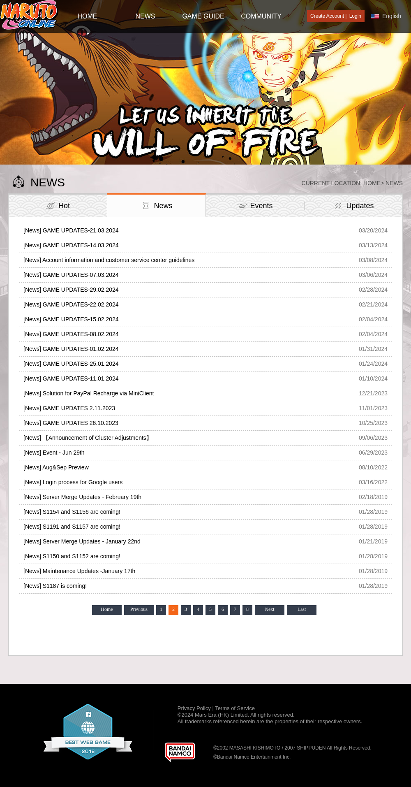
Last (302, 609)
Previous (139, 609)
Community (261, 16)
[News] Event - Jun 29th (54, 452)
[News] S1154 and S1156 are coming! (71, 511)
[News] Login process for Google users (72, 482)
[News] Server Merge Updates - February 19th (82, 497)
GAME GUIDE (203, 16)
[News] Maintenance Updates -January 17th (79, 571)
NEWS (145, 16)
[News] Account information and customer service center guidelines (108, 260)
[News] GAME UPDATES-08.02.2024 (71, 334)
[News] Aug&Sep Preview (56, 467)
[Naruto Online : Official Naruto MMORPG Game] (29, 15)
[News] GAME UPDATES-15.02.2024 (71, 319)
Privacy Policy (195, 708)
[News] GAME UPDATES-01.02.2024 (71, 349)
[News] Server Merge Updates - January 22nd (82, 541)
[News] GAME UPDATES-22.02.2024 (71, 304)
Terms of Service (235, 708)
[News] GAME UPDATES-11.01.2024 (71, 378)
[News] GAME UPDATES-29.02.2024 (71, 289)
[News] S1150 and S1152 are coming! (71, 556)
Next (269, 609)
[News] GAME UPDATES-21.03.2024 (71, 230)
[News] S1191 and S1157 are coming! (71, 526)
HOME (87, 16)
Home (372, 183)
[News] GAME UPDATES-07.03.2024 (71, 275)
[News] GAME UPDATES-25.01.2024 (71, 363)
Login (355, 16)
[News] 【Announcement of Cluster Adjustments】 (87, 437)
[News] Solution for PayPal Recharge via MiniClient (88, 393)
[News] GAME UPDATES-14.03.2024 (71, 245)
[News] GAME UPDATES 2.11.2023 (69, 408)
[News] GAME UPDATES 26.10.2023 (70, 423)
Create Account (327, 16)
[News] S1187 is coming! (55, 586)
